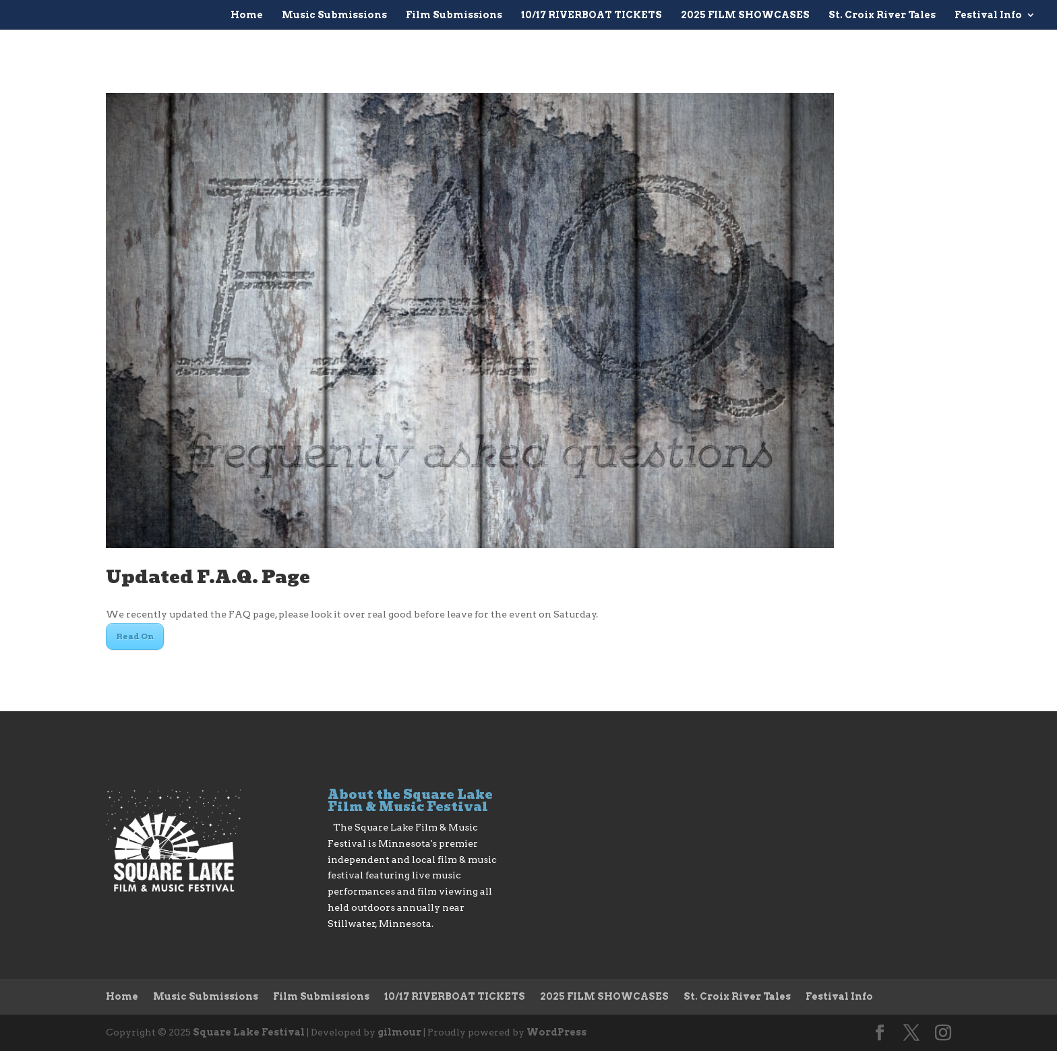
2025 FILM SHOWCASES (745, 15)
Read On (135, 636)
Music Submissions (334, 15)
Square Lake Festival (249, 1032)
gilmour (399, 1032)
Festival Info (988, 15)
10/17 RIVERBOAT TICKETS (591, 15)
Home (247, 15)
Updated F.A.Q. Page (208, 577)
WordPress (556, 1032)
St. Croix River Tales (882, 15)
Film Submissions (454, 15)
